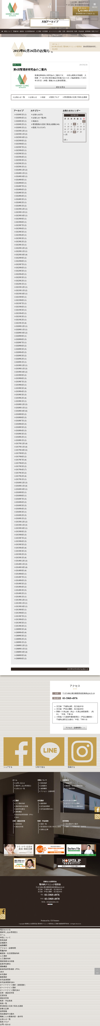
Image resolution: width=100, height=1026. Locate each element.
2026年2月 (20, 124)
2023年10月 (20, 215)
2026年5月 (20, 115)
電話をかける (5, 930)
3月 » (66, 140)
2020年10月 (20, 333)
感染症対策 (19, 827)
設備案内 (44, 786)
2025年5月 (20, 154)
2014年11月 (20, 564)
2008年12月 (20, 645)
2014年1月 (20, 597)
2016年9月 (20, 492)
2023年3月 (20, 238)
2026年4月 (20, 118)
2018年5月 (20, 427)
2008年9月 (20, 655)
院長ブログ (95, 31)
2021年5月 (20, 310)
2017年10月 (20, 450)
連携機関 (44, 789)
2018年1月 (20, 440)
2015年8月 (20, 535)
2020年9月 (20, 336)
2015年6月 (20, 541)
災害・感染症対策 (18, 821)
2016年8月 (20, 496)
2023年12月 (20, 209)
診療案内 (65, 780)
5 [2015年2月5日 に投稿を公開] (74, 124)
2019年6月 (20, 385)
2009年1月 (20, 642)
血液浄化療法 (20, 809)
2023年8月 (20, 222)
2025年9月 (20, 141)
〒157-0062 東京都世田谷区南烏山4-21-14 (78, 693)
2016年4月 (20, 509)
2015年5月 (20, 544)
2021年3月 (20, 316)
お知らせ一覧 (19, 97)
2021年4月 (20, 313)
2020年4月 (20, 352)
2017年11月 (20, 447)
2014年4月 (20, 587)
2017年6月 (20, 463)
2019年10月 (20, 372)
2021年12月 (20, 287)
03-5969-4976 (69, 698)
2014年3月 (20, 590)
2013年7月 (20, 616)
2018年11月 (20, 408)
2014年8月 (20, 574)
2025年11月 (20, 134)
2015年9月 (20, 531)
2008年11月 (20, 649)
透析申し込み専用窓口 (23, 786)
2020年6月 (20, 346)
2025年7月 (20, 147)
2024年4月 (20, 196)
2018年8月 (20, 417)
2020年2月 (20, 359)
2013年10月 (20, 606)
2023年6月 (20, 228)
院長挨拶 (44, 783)
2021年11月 (20, 290)
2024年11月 (20, 173)
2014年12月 (20, 561)
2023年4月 (20, 235)
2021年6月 (20, 307)
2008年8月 (20, 658)
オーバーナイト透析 (69, 801)
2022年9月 (20, 258)
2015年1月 (20, 558)
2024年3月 (20, 199)
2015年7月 (20, 538)
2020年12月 (20, 326)
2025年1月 (20, 167)
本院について (42, 780)
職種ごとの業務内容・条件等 (76, 827)
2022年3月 (20, 277)
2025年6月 (20, 150)
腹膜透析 (44, 803)
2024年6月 (20, 189)
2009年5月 (20, 629)
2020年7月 (20, 342)
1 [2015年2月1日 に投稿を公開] (83, 121)
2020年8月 (20, 339)
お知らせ (33, 97)
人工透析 (15, 801)
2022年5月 (20, 271)
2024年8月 (20, 183)
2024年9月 (20, 180)
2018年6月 (20, 424)
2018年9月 (20, 414)
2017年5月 (20, 466)
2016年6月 (20, 502)
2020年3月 (20, 356)
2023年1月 (20, 245)
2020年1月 (20, 362)
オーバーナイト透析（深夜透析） (13, 985)
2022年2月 (20, 281)
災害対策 (19, 824)
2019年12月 (20, 365)
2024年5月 (20, 193)
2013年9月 (20, 610)
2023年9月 (20, 219)
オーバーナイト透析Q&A (74, 806)
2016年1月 (20, 518)
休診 (43, 97)
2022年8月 (20, 261)
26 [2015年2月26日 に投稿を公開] (74, 132)
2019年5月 (20, 388)
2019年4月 (20, 391)
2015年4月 (20, 548)
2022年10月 (20, 255)
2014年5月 (20, 584)
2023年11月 (20, 212)
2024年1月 (20, 206)
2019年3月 (20, 395)
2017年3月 (20, 473)
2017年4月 (20, 470)
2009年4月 (20, 632)
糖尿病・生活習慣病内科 (27, 31)
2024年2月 (20, 202)
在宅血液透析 (45, 806)
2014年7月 (20, 577)
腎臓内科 (16, 31)
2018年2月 (20, 437)
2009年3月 (20, 636)
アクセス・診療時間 (48, 791)
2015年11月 (20, 525)
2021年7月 (20, 303)
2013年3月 (20, 626)
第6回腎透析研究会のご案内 (30, 69)
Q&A (17, 817)
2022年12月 (20, 248)
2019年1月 (20, 401)
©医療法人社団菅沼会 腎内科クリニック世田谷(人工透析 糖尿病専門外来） (47, 924)
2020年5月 (20, 349)
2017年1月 (20, 479)
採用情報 (65, 821)
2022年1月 (20, 284)
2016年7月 (20, 499)
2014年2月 (20, 593)
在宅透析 (41, 801)
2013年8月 (20, 613)
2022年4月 (20, 274)
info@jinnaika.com (52, 902)
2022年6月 (20, 268)
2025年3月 (20, 160)
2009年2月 (20, 639)
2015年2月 (20, 554)
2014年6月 (20, 580)
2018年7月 (20, 421)
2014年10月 (20, 567)
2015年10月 (20, 528)
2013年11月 (20, 603)
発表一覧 (44, 824)
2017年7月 (20, 460)
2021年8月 (20, 300)
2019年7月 (20, 382)
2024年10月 (20, 176)
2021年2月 (20, 320)
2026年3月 (20, 121)
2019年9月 (20, 375)
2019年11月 (20, 369)
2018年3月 (20, 434)
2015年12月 (20, 522)
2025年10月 (20, 137)
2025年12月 (20, 131)
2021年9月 (20, 297)
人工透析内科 (70, 789)
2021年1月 (20, 323)
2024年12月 (20, 170)
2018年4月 (20, 430)
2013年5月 (20, 623)
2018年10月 (20, 411)
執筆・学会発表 (43, 821)
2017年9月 (20, 453)
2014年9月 (20, 570)
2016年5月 (20, 505)
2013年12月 (20, 600)
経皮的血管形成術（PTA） (25, 815)
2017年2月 (20, 476)
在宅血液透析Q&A (47, 809)
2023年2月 (20, 242)
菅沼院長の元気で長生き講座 (75, 97)
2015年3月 (20, 551)
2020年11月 (20, 330)
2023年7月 (20, 225)
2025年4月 (20, 157)
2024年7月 (20, 186)
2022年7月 (20, 264)
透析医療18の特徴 (22, 806)
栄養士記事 (44, 829)
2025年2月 (20, 163)
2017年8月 (20, 457)
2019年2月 (20, 398)
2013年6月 (20, 619)
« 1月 (66, 135)
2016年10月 (20, 489)
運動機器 (19, 812)
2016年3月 (20, 512)
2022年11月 (20, 251)
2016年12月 (20, 483)
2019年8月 (20, 378)
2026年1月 (20, 127)
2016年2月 (20, 515)
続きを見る (60, 87)
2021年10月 (20, 294)
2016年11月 (20, 486)
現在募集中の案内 (72, 824)
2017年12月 (20, 443)
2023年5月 (20, 232)
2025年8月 (20, 144)
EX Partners (55, 921)
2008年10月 (20, 652)
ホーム (14, 780)
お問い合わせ (20, 783)
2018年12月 (20, 404)
